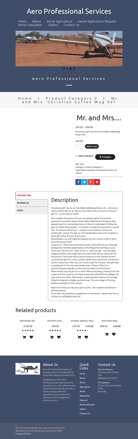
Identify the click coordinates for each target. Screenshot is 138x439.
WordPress (21, 431)
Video (20, 210)
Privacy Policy (23, 434)
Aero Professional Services (69, 11)
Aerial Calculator (30, 25)
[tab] (32, 195)
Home (22, 21)
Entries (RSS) (33, 431)
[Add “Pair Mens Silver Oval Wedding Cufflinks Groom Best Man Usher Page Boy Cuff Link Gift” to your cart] (51, 337)
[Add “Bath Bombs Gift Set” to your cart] (24, 337)
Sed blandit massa (104, 170)
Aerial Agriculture (60, 21)
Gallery (53, 25)
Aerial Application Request (97, 21)
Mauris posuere (88, 170)
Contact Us (72, 25)
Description (24, 195)
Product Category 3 (72, 98)
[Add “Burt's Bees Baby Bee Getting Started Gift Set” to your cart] (106, 334)
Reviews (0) (23, 203)
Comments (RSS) (53, 431)
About (36, 21)
